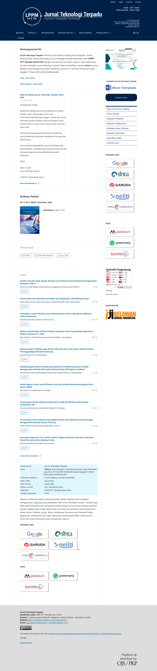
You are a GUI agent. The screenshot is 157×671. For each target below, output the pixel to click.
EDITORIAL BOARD (44, 255)
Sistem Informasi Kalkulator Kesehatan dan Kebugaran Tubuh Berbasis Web (54, 298)
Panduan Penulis (66, 32)
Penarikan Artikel (114, 138)
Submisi (129, 2)
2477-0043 (49, 481)
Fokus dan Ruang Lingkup (118, 109)
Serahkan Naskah (121, 97)
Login (121, 2)
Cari (136, 32)
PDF (25, 291)
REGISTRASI (25, 515)
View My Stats (112, 294)
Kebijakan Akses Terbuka (118, 128)
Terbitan (32, 32)
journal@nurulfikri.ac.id (35, 622)
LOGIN (44, 512)
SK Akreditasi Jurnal (35, 177)
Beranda (19, 32)
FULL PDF (64, 255)
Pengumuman (47, 32)
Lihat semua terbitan (29, 456)
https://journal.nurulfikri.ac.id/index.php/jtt (47, 620)
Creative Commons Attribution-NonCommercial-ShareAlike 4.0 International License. (84, 633)
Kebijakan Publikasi (115, 118)
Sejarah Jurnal (113, 143)
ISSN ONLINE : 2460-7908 (31, 84)
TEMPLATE (37, 502)
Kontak (21, 38)
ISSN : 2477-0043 (27, 78)
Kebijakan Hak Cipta (115, 133)
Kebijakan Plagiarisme (116, 123)
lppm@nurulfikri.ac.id (58, 622)
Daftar (113, 2)
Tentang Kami (102, 32)
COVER (26, 255)
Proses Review (113, 114)
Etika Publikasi (85, 32)
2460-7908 (49, 484)
